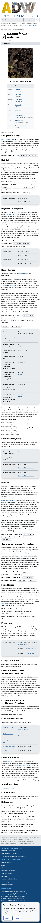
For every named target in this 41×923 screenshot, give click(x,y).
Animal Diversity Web (19, 16)
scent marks (28, 577)
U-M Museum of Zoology (9, 853)
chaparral (6, 187)
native (33, 155)
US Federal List (9, 746)
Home (3, 29)
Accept (7, 918)
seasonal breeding (10, 318)
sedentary (28, 537)
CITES (5, 750)
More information (23, 729)
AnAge (20, 346)
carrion (13, 614)
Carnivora (18, 110)
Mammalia (18, 105)
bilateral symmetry (21, 243)
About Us (4, 865)
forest (16, 187)
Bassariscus (19, 120)
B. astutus (26, 556)
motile (18, 537)
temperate (19, 182)
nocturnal (28, 534)
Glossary (4, 876)
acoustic (6, 574)
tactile (24, 572)
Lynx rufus (30, 653)
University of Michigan (8, 851)
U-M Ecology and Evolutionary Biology (13, 856)
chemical (17, 574)
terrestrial (31, 182)
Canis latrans (31, 648)
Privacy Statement (7, 884)
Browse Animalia (6, 862)
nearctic (24, 155)
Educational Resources (8, 871)
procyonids (22, 273)
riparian (25, 192)
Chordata (18, 94)
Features (7, 44)
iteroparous (28, 315)
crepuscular (7, 537)
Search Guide (32, 25)
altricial (22, 419)
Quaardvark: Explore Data (9, 879)
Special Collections (7, 873)
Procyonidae (19, 115)
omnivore (17, 609)
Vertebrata (18, 99)
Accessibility (5, 882)
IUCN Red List (8, 727)
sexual (5, 326)
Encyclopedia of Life (7, 788)
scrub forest (28, 187)
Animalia (8, 29)
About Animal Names (7, 868)
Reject (17, 918)
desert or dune (24, 185)
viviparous (16, 326)
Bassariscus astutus (18, 29)
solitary (6, 539)
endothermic (26, 241)
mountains (6, 190)
